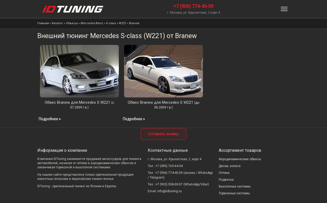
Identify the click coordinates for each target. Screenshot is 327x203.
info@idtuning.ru (169, 191)
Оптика (224, 173)
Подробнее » (50, 119)
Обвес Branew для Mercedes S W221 (77, 102)
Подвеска (226, 179)
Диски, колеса (230, 166)
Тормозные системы (234, 193)
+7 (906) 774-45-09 (193, 6)
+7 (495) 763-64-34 (169, 166)
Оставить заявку (163, 134)
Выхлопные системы (235, 186)
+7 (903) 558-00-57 (169, 184)
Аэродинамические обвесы (240, 159)
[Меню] (284, 9)
